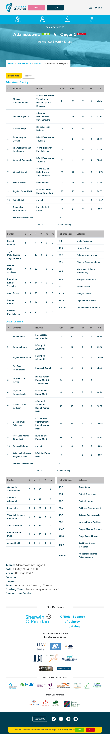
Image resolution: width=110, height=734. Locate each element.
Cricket (18, 19)
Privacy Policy (67, 729)
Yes (79, 729)
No (90, 729)
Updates (28, 76)
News (42, 19)
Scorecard (13, 75)
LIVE (36, 7)
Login (55, 7)
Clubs (92, 19)
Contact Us (40, 719)
